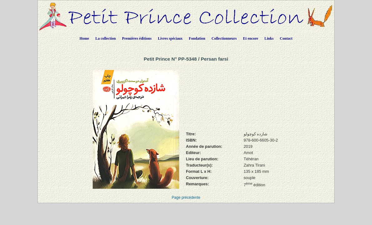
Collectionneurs (224, 38)
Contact (286, 38)
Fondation (197, 38)
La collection (105, 38)
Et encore (250, 38)
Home (84, 38)
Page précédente (186, 197)
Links (268, 38)
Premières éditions (137, 38)
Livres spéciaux (170, 38)
